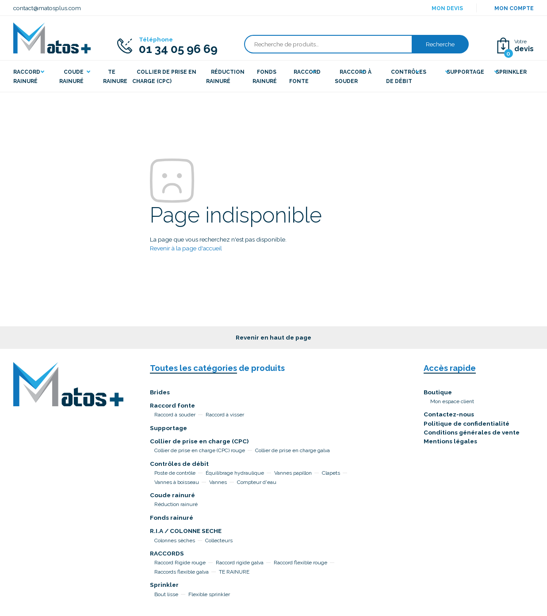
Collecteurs (219, 540)
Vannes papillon (293, 473)
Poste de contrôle (174, 473)
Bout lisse (166, 594)
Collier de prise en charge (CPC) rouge (199, 450)
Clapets (331, 473)
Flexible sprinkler (209, 594)
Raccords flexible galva (181, 572)
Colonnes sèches (174, 540)
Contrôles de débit (179, 463)
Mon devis (447, 8)
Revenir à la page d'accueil (186, 248)
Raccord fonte (172, 405)
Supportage (168, 427)
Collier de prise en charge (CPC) (199, 441)
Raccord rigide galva (240, 562)
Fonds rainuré (171, 517)
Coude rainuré (172, 495)
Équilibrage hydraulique (235, 473)
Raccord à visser (225, 415)
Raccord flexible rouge (300, 562)
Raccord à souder (174, 415)
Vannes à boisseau (176, 482)
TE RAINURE (234, 572)
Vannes (218, 482)
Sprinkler (164, 584)
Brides (160, 392)
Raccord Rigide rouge (180, 562)
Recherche (440, 44)
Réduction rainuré (176, 504)
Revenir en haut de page (273, 337)
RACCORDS (167, 553)
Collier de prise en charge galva (292, 450)
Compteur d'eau (256, 482)
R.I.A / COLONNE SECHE (186, 530)
